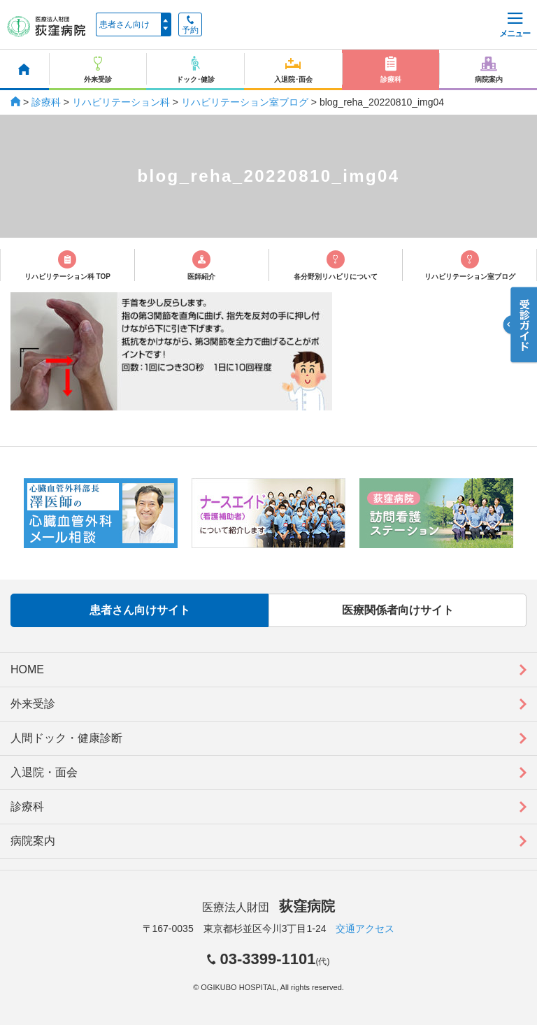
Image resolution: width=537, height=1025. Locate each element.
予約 (190, 25)
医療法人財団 (268, 907)
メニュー (514, 25)
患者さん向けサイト (140, 610)
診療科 (46, 102)
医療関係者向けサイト (398, 610)
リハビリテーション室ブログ (244, 102)
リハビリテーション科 (121, 102)
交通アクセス (365, 928)
